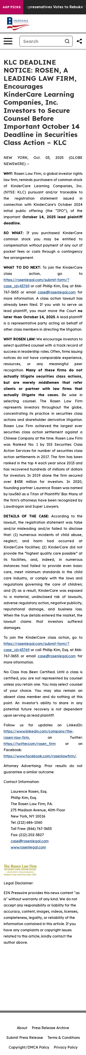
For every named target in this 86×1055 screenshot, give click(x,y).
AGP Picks (12, 7)
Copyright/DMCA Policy (29, 1047)
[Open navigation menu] (8, 41)
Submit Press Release (24, 1037)
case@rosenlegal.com (57, 292)
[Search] (41, 41)
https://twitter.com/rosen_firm (30, 743)
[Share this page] (79, 41)
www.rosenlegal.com (28, 847)
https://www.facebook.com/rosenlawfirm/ (40, 756)
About (22, 1028)
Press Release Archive (50, 1028)
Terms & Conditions (63, 1037)
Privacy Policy (66, 1047)
